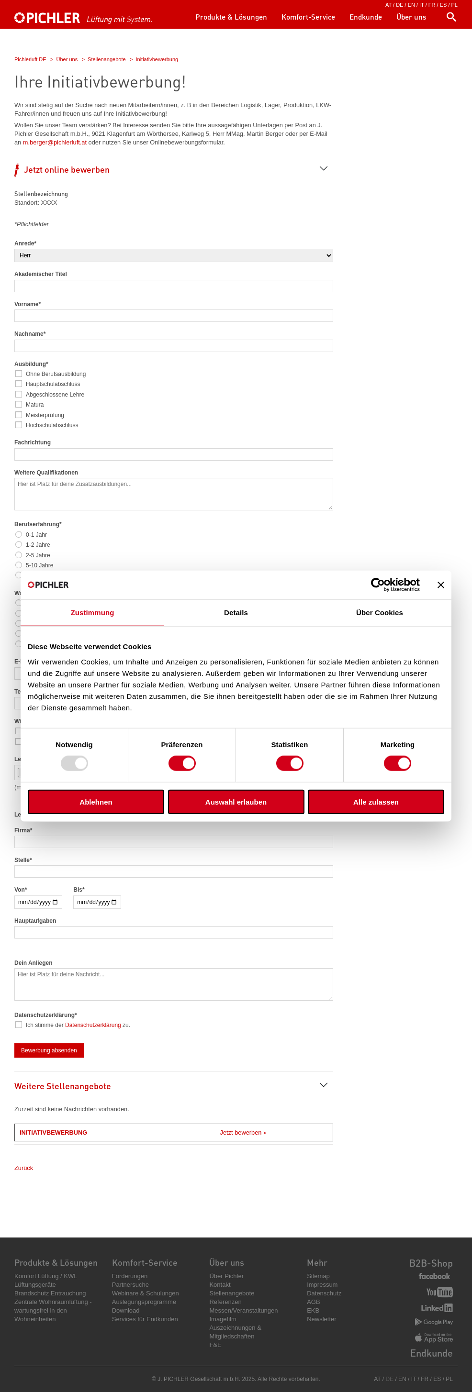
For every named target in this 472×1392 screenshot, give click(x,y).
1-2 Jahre (38, 544)
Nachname (29, 334)
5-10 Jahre (40, 565)
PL (454, 5)
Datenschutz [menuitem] (324, 1293)
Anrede (25, 243)
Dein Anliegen (33, 963)
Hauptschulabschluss (53, 384)
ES (443, 5)
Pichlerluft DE (30, 59)
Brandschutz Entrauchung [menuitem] (50, 1293)
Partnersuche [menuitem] (130, 1284)
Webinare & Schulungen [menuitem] (145, 1293)
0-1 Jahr (37, 534)
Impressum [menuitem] (322, 1284)
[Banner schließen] (441, 585)
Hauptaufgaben (35, 920)
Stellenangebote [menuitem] (231, 1293)
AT (388, 5)
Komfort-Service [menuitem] (308, 17)
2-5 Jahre (38, 555)
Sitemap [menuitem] (318, 1276)
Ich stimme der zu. (78, 1025)
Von (20, 889)
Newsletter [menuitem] (321, 1319)
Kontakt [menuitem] (219, 1284)
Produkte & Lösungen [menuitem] (231, 17)
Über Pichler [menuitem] (226, 1276)
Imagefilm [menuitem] (222, 1319)
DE (399, 5)
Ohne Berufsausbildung (56, 374)
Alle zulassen (376, 801)
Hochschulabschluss (52, 425)
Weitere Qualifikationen (46, 472)
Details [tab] (236, 612)
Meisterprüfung (45, 415)
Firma (23, 830)
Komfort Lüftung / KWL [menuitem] (46, 1276)
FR (432, 5)
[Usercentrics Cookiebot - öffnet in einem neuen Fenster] (378, 585)
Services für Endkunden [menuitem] (145, 1319)
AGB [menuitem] (313, 1301)
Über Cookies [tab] (379, 612)
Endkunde (431, 1353)
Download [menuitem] (126, 1310)
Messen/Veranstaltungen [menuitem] (243, 1310)
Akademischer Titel (40, 274)
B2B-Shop (431, 1263)
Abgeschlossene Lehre (55, 394)
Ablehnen (95, 801)
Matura (35, 404)
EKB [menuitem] (313, 1310)
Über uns (67, 59)
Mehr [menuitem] (317, 1262)
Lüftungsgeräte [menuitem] (35, 1284)
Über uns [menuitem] (411, 17)
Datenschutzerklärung (93, 1025)
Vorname (27, 304)
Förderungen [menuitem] (129, 1276)
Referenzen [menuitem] (225, 1301)
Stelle (23, 860)
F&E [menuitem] (215, 1344)
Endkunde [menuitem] (365, 17)
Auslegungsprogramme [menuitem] (144, 1301)
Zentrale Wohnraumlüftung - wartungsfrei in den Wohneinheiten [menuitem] (53, 1310)
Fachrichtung (32, 442)
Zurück (23, 1167)
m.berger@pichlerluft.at (55, 142)
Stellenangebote (107, 59)
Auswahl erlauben (236, 801)
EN (411, 5)
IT (421, 5)
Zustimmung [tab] (92, 612)
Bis (78, 889)
